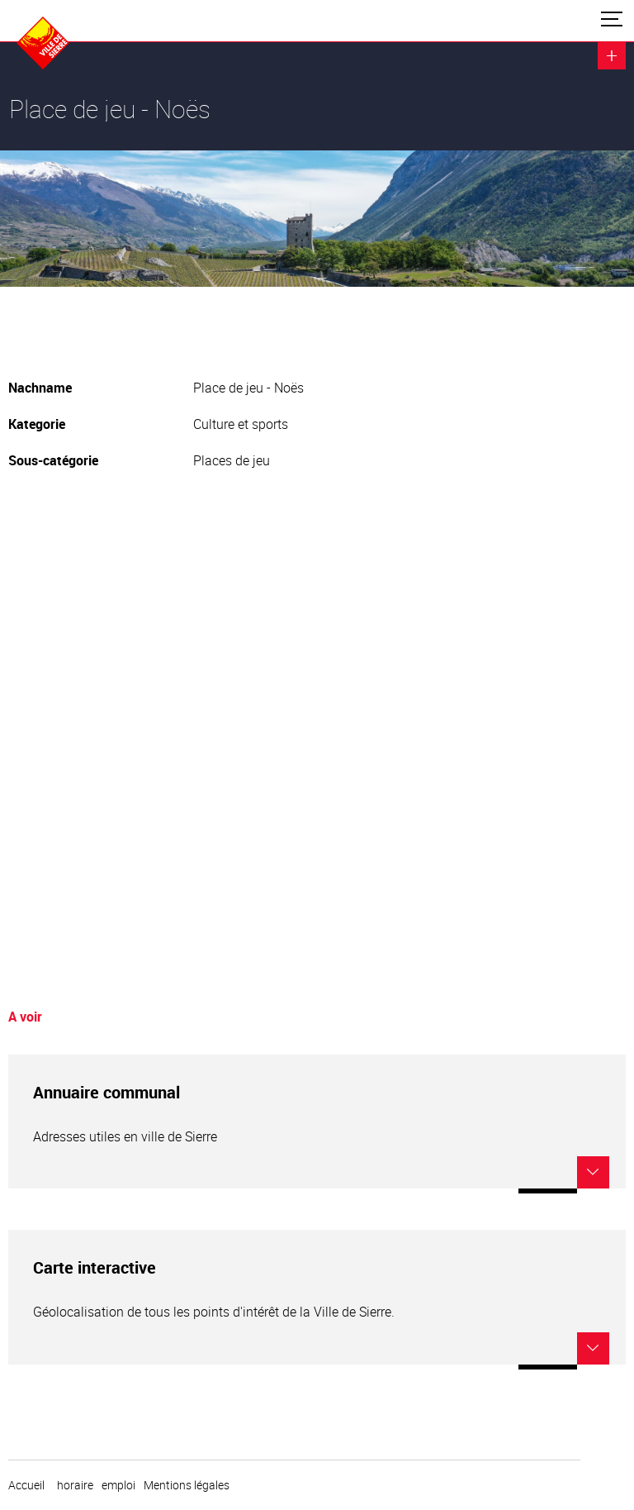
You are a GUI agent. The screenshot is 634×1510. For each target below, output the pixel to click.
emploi (118, 1485)
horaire (75, 1485)
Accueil (26, 1485)
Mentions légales (186, 1485)
